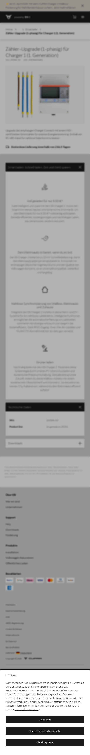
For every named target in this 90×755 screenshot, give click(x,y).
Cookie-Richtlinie (64, 705)
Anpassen (45, 719)
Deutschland (26, 653)
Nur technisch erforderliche (45, 730)
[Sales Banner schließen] (82, 6)
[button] (45, 167)
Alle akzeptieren (45, 742)
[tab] (45, 407)
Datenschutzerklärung (27, 709)
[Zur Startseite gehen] (9, 17)
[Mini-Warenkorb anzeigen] (74, 17)
